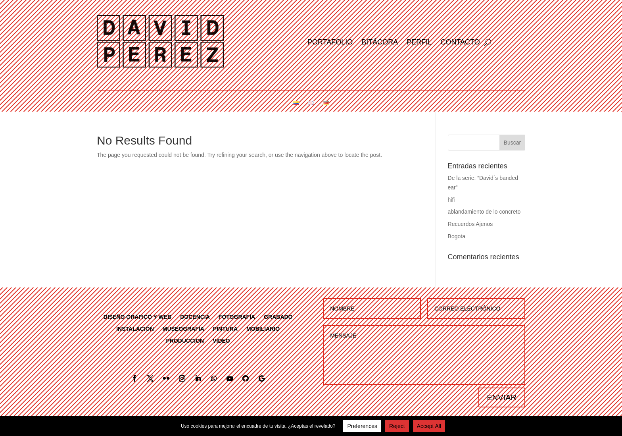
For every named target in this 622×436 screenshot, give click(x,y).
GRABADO (278, 317)
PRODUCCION (185, 340)
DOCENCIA (195, 317)
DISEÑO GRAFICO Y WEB (137, 317)
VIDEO (221, 340)
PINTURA (225, 329)
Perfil (419, 42)
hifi (451, 200)
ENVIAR (501, 397)
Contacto (460, 42)
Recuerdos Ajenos (470, 224)
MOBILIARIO (263, 329)
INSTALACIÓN (135, 329)
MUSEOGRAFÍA (183, 329)
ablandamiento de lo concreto (484, 211)
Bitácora (379, 42)
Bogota (456, 236)
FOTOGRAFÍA (237, 317)
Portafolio (330, 42)
